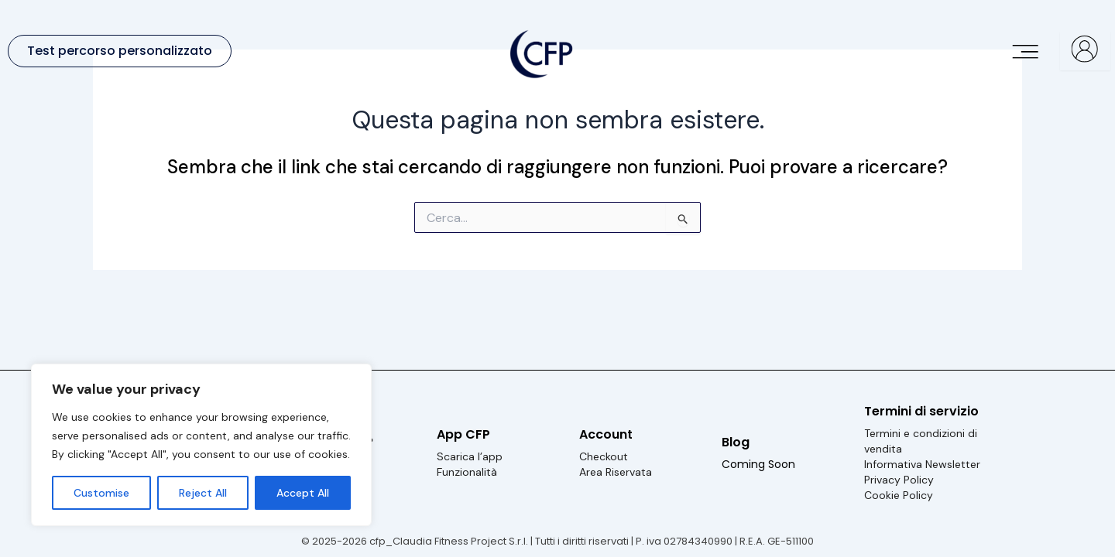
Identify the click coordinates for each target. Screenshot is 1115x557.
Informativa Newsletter (922, 464)
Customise (101, 493)
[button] (1026, 50)
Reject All (203, 493)
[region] (201, 445)
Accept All (302, 493)
